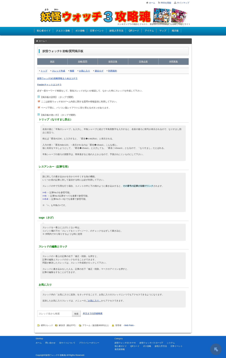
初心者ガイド (44, 30)
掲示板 (175, 30)
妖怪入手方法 (116, 30)
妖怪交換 (113, 61)
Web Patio (129, 325)
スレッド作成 (58, 71)
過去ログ (99, 71)
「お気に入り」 (93, 300)
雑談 (52, 61)
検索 (72, 71)
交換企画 (143, 61)
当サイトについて (67, 343)
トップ (44, 71)
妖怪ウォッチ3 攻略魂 (56, 355)
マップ (162, 30)
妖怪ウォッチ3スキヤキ (125, 343)
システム (171, 343)
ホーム (152, 3)
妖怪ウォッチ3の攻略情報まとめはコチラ (57, 78)
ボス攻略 (80, 30)
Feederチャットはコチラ (49, 84)
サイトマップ (183, 3)
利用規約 (112, 71)
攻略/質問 (82, 61)
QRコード (134, 30)
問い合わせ (50, 343)
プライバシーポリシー (89, 343)
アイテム (149, 30)
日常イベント (97, 30)
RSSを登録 (166, 3)
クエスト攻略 (63, 30)
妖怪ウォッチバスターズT (151, 343)
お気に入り (84, 71)
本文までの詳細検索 (92, 313)
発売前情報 (120, 349)
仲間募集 (173, 61)
